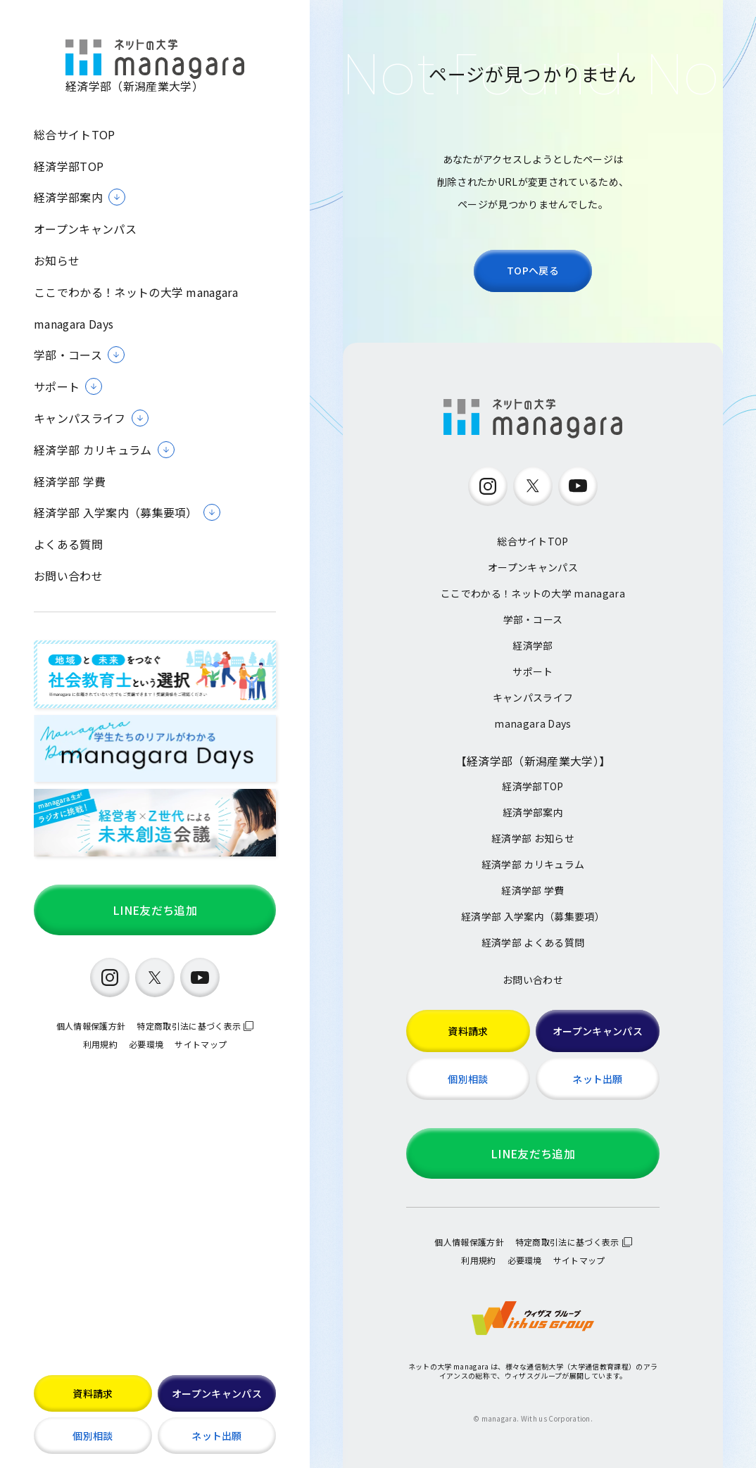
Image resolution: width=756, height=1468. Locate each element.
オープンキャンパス (85, 229)
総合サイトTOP (74, 134)
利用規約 (100, 1044)
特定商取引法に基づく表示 (189, 1026)
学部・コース (533, 619)
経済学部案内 (533, 812)
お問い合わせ (68, 576)
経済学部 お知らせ (532, 838)
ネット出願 (216, 1436)
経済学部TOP (68, 166)
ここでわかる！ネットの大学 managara (136, 292)
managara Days (73, 324)
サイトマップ (201, 1044)
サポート (532, 671)
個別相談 (93, 1436)
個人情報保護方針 (91, 1026)
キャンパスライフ (533, 697)
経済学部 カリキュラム (533, 864)
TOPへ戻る (533, 270)
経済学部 (532, 645)
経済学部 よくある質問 (533, 942)
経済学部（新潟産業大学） (154, 66)
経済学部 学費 (70, 481)
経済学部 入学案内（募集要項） (533, 916)
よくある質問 (68, 544)
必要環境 (146, 1044)
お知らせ (57, 260)
